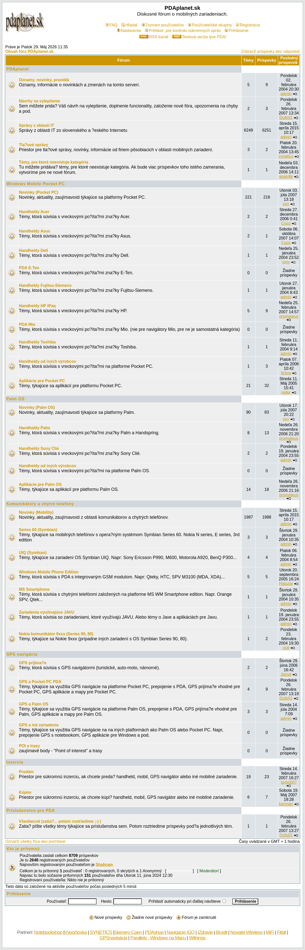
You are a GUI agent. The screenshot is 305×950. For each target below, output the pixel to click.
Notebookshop (48, 932)
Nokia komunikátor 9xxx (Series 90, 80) (56, 634)
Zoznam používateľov (163, 25)
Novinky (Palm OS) (37, 407)
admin (285, 94)
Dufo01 (285, 117)
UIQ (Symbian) (33, 552)
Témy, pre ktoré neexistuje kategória (53, 162)
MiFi (270, 932)
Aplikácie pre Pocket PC (42, 381)
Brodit (221, 932)
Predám (26, 772)
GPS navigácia (21, 654)
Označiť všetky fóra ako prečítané (35, 841)
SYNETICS (101, 932)
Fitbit (281, 932)
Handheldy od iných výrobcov (47, 361)
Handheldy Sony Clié (39, 448)
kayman (286, 804)
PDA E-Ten (29, 268)
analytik (286, 176)
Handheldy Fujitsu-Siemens (45, 285)
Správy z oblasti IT (36, 125)
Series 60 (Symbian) (38, 530)
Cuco (286, 223)
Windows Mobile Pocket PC (35, 184)
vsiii (286, 648)
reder (286, 392)
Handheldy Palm (34, 428)
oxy (286, 204)
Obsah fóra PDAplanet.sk (29, 51)
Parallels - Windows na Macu (158, 937)
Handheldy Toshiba (37, 342)
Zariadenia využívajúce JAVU (46, 612)
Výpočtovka (75, 932)
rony (286, 262)
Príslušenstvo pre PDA (30, 810)
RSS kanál (153, 37)
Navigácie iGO (181, 932)
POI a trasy (29, 746)
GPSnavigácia (113, 937)
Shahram (104, 864)
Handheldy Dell (33, 250)
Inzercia (14, 762)
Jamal (286, 674)
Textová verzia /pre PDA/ (199, 37)
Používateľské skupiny (210, 25)
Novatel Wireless (246, 932)
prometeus (288, 316)
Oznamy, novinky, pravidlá (44, 80)
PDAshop (154, 932)
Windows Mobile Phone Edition (48, 572)
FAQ (111, 25)
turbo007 (289, 782)
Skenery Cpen (128, 932)
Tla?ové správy (33, 145)
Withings (197, 937)
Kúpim (25, 792)
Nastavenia (129, 30)
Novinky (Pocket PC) (38, 192)
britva (286, 373)
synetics (286, 156)
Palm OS (15, 399)
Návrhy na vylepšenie (39, 101)
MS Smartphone (34, 589)
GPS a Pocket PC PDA (40, 682)
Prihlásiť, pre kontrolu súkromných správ (183, 30)
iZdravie (205, 932)
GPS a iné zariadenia (38, 725)
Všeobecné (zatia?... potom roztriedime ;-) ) (60, 821)
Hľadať (129, 25)
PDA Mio (27, 324)
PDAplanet (17, 69)
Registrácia (248, 25)
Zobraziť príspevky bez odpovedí (270, 51)
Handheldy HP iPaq (37, 306)
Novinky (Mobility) (36, 512)
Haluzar (286, 583)
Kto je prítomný (23, 849)
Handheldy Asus (34, 231)
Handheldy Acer (34, 212)
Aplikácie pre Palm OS (40, 484)
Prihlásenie (236, 30)
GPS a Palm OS (33, 704)
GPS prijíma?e (32, 663)
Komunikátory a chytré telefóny (40, 504)
